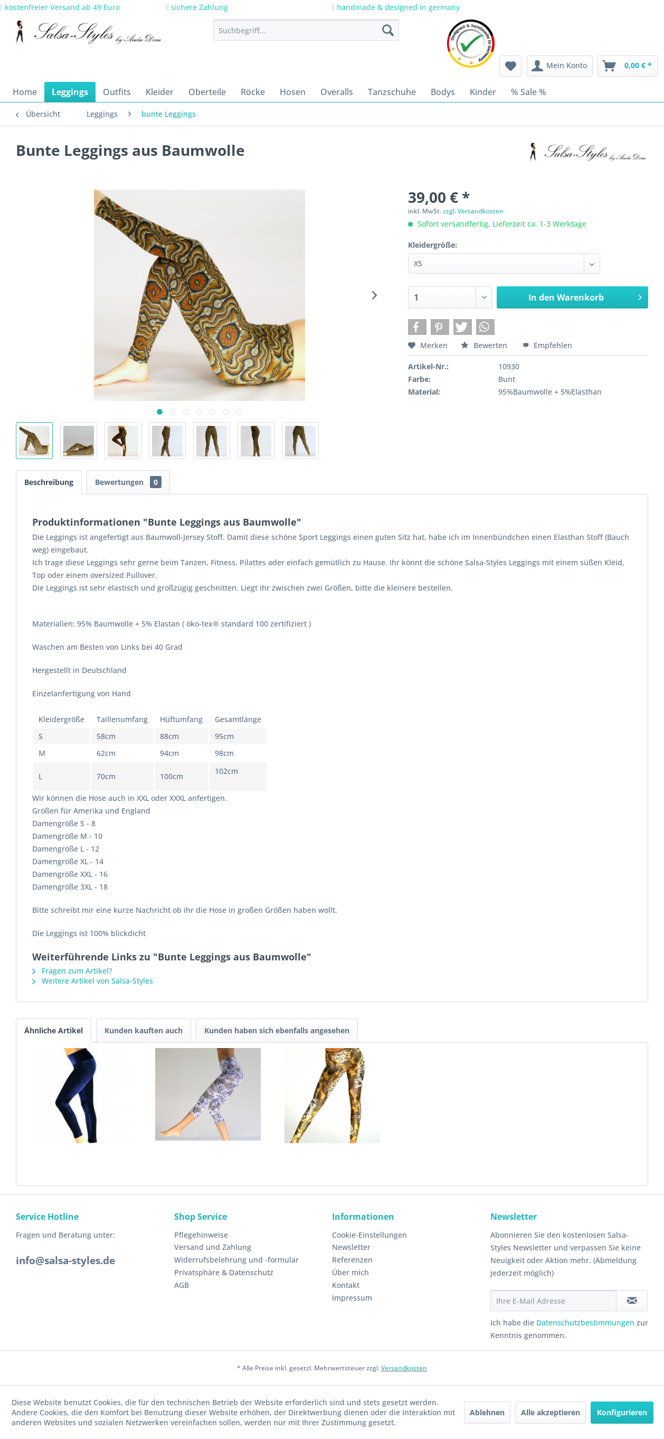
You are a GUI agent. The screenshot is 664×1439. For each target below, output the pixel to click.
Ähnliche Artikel (53, 1030)
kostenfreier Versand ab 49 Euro (60, 7)
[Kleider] (159, 92)
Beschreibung (48, 482)
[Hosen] (292, 92)
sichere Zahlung (197, 7)
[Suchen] (388, 30)
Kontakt (345, 1285)
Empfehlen (547, 345)
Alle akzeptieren (550, 1412)
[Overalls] (337, 92)
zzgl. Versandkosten (473, 211)
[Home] (24, 92)
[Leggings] (70, 92)
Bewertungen (128, 482)
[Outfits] (117, 92)
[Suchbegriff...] (306, 30)
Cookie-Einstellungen (369, 1235)
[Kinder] (483, 92)
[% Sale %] (529, 92)
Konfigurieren (622, 1412)
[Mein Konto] (560, 66)
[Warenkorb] (627, 66)
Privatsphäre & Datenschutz (223, 1272)
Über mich (350, 1272)
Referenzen (352, 1260)
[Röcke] (252, 92)
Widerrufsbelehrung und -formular (236, 1260)
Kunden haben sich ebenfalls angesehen (276, 1030)
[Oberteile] (207, 92)
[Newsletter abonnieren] (632, 1300)
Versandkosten (404, 1367)
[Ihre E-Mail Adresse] (553, 1300)
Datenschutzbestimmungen (585, 1322)
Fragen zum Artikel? (72, 971)
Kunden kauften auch (144, 1030)
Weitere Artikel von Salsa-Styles (92, 981)
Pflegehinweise (201, 1235)
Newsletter (351, 1247)
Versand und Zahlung (212, 1247)
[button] (417, 327)
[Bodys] (442, 92)
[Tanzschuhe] (392, 92)
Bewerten (485, 345)
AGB (181, 1285)
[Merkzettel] (510, 66)
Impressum (352, 1298)
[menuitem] (306, 30)
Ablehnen (487, 1412)
